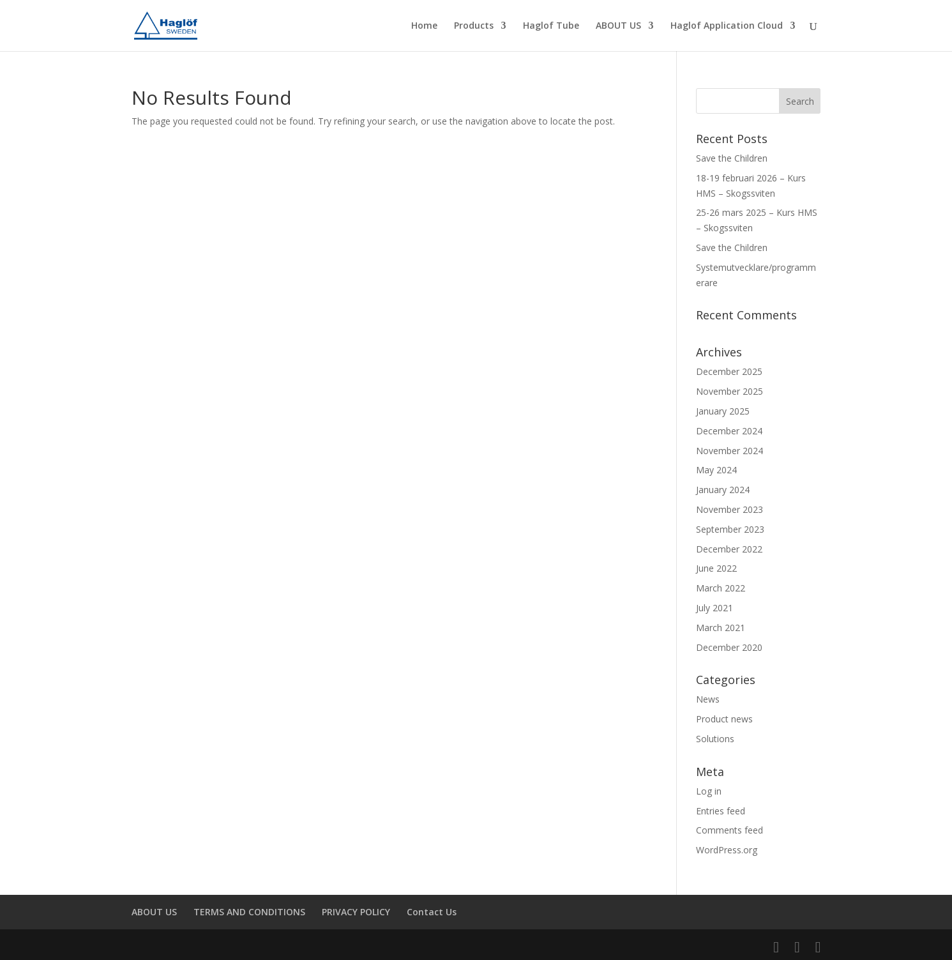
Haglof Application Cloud (726, 26)
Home (424, 26)
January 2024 (723, 490)
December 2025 (729, 371)
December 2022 (729, 549)
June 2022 (716, 568)
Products (474, 26)
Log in (709, 791)
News (708, 699)
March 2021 (720, 627)
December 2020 (729, 647)
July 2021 (714, 608)
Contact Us (432, 912)
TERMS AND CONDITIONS (249, 912)
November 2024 (729, 451)
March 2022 (720, 588)
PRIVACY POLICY (356, 912)
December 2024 (729, 431)
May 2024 (716, 470)
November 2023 (729, 509)
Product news (724, 719)
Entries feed (720, 811)
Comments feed (729, 830)
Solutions (715, 739)
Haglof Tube (551, 26)
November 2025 (729, 391)
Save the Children (731, 158)
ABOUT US (618, 26)
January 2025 (723, 411)
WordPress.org (726, 850)
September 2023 (730, 529)
